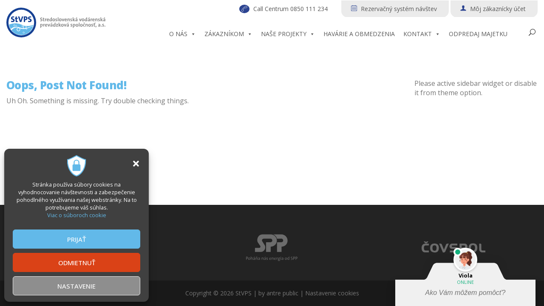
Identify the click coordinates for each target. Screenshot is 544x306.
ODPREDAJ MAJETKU (478, 34)
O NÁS (182, 34)
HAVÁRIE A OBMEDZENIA (359, 34)
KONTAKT (421, 34)
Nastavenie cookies (332, 293)
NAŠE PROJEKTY (288, 34)
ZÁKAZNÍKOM (228, 34)
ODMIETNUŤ (76, 262)
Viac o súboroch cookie (76, 215)
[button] (136, 163)
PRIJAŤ (76, 239)
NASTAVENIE (76, 286)
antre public (282, 293)
